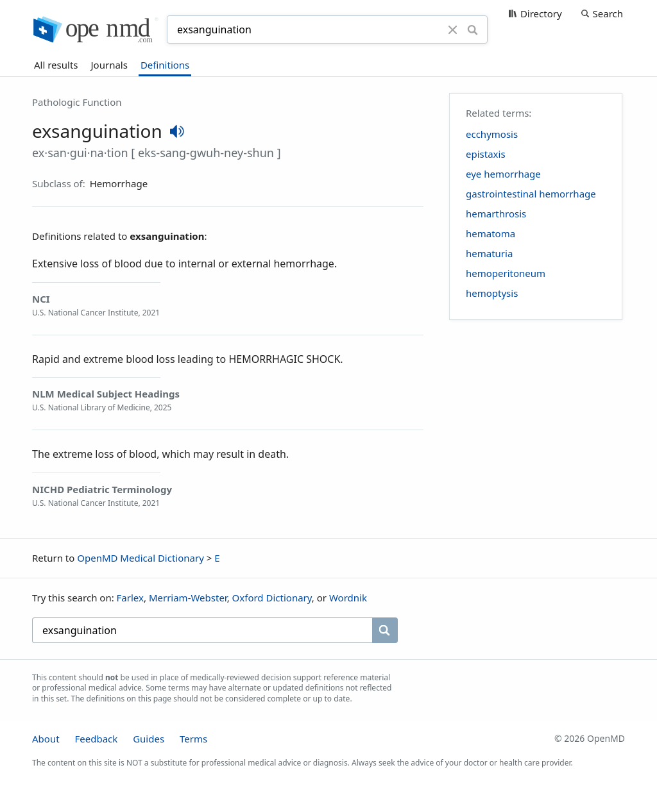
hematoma (490, 233)
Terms (193, 738)
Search (608, 13)
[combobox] (309, 29)
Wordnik (348, 597)
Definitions (165, 64)
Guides (148, 738)
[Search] (472, 29)
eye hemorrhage (503, 173)
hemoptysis (492, 293)
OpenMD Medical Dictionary (140, 557)
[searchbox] (202, 630)
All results (56, 64)
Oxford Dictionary (272, 597)
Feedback (95, 738)
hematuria (489, 253)
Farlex (130, 597)
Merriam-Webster (188, 597)
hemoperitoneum (505, 273)
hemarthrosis (496, 213)
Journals (109, 64)
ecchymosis (492, 134)
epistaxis (486, 153)
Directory (541, 13)
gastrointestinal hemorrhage (531, 193)
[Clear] (453, 29)
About (46, 738)
